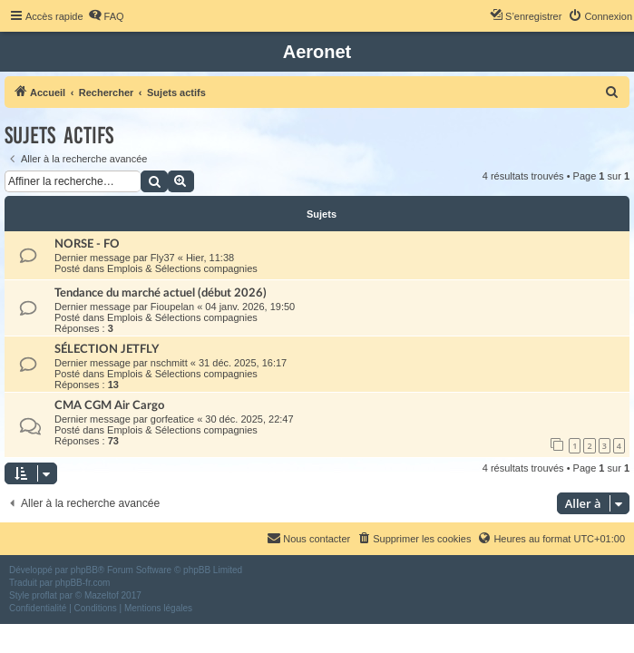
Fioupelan (172, 306)
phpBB (84, 570)
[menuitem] (106, 16)
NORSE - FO (87, 244)
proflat (44, 595)
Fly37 (163, 257)
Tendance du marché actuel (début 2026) (160, 293)
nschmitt (169, 362)
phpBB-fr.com (83, 583)
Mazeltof (101, 595)
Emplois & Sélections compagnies (182, 268)
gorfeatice (172, 419)
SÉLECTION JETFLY (106, 349)
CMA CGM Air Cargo (109, 405)
